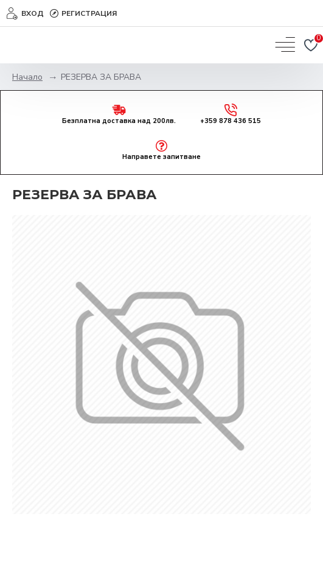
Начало (27, 77)
